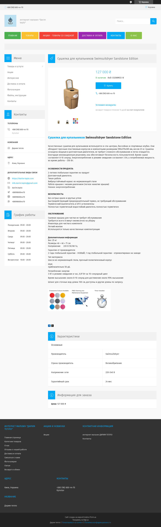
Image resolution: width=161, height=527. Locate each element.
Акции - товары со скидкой (58, 35)
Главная (12, 35)
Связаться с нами (12, 457)
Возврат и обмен (12, 469)
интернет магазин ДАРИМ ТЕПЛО (97, 435)
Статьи (7, 465)
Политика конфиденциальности (98, 523)
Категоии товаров (12, 441)
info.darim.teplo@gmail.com (24, 183)
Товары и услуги (15, 66)
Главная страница (12, 437)
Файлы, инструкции (16, 95)
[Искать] (153, 21)
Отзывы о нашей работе (15, 449)
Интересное (13, 78)
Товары (30, 35)
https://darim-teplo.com (23, 178)
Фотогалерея (13, 89)
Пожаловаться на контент (72, 523)
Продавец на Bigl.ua (80, 520)
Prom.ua (93, 517)
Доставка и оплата (92, 35)
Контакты (116, 35)
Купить (110, 86)
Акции (10, 72)
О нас (134, 35)
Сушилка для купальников (66, 137)
